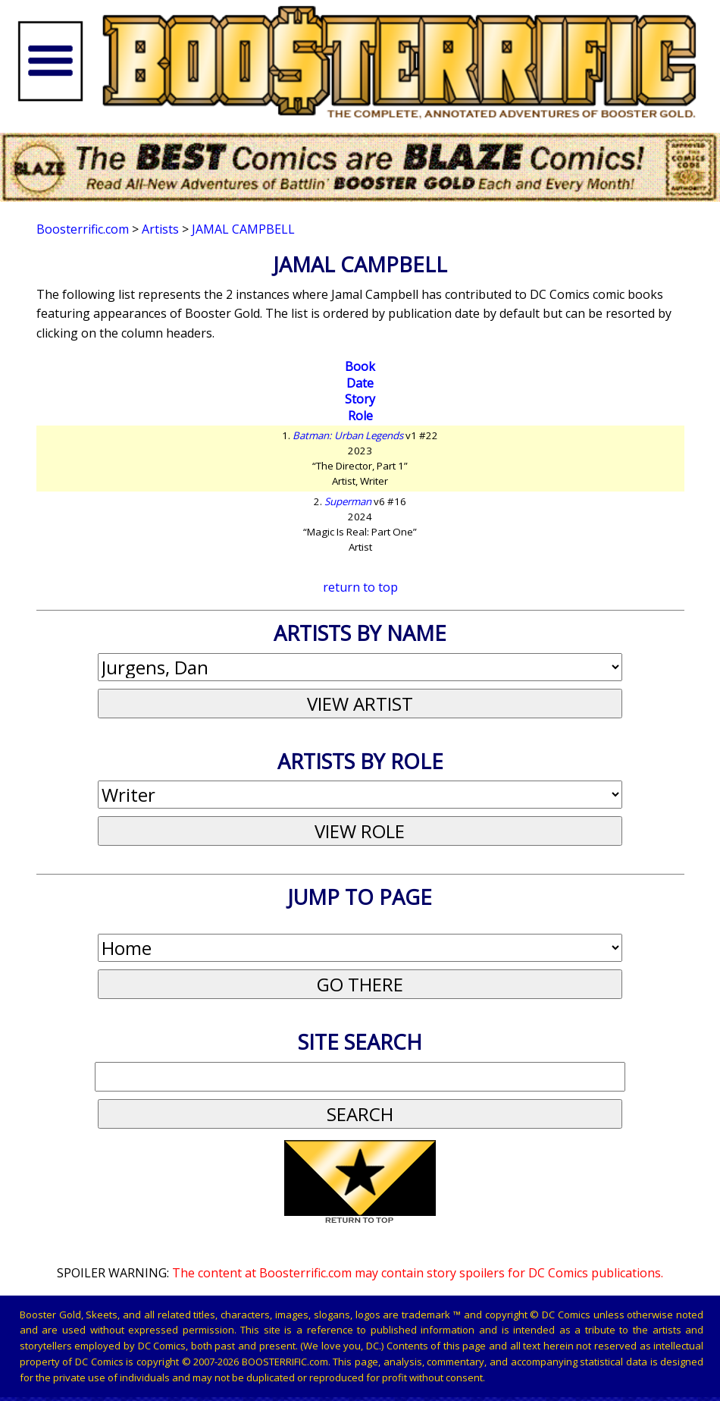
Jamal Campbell (243, 229)
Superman (347, 501)
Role (360, 415)
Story (360, 399)
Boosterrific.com (82, 229)
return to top (360, 587)
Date (360, 383)
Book (360, 366)
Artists (160, 229)
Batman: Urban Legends (348, 435)
